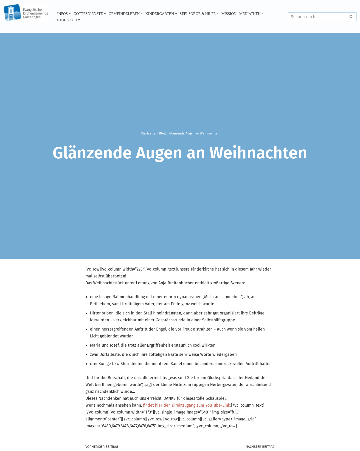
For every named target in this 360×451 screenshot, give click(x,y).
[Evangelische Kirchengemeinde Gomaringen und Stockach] (26, 12)
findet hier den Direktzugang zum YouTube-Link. (190, 414)
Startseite (148, 133)
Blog (162, 133)
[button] (70, 13)
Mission (231, 13)
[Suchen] (317, 16)
